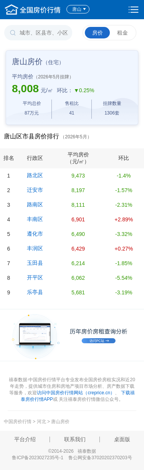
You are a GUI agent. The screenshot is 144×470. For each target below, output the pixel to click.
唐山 (79, 9)
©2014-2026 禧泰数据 (72, 451)
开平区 (35, 277)
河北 (41, 421)
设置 (133, 9)
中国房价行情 (18, 421)
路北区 (35, 175)
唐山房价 (60, 421)
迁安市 (35, 190)
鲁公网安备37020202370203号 (100, 457)
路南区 (35, 204)
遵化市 (35, 234)
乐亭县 (35, 292)
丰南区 (35, 219)
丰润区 (35, 248)
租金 (122, 33)
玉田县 (35, 263)
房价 (97, 33)
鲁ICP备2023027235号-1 (37, 457)
